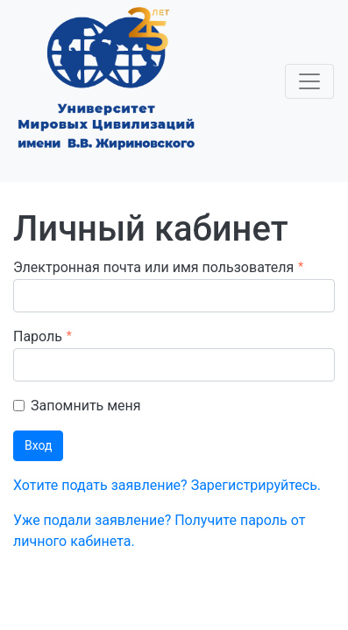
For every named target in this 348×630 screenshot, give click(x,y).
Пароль (37, 336)
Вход (38, 445)
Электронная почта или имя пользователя (153, 267)
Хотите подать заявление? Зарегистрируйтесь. (167, 485)
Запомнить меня (86, 405)
